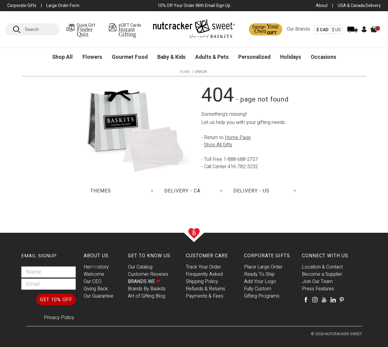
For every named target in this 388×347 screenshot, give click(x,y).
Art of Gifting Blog (146, 296)
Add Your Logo (260, 281)
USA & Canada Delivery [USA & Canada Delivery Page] (359, 5)
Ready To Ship (259, 274)
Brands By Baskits (147, 288)
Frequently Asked (204, 274)
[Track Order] (352, 33)
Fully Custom (257, 288)
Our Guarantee (98, 296)
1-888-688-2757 (240, 159)
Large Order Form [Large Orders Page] (62, 5)
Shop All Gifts (218, 144)
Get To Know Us (149, 255)
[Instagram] (314, 299)
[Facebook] (305, 299)
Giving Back (96, 288)
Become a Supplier (322, 274)
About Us (96, 255)
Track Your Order (203, 267)
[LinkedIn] (333, 299)
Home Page (238, 137)
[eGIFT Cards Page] (130, 29)
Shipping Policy (202, 281)
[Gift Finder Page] (85, 29)
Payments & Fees (204, 296)
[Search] (18, 29)
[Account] (364, 31)
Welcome (94, 274)
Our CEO (93, 281)
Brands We (144, 281)
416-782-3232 (243, 166)
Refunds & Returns (205, 288)
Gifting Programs (261, 296)
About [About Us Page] (322, 5)
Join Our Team (317, 281)
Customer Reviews (148, 274)
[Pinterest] (341, 299)
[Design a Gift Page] (265, 29)
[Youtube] (324, 299)
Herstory (96, 267)
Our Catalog (140, 267)
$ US (336, 30)
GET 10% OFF (56, 299)
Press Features (318, 288)
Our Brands (298, 29)
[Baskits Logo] (194, 30)
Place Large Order (263, 267)
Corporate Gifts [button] (21, 5)
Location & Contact (322, 267)
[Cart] (377, 34)
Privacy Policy (59, 317)
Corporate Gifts (267, 255)
